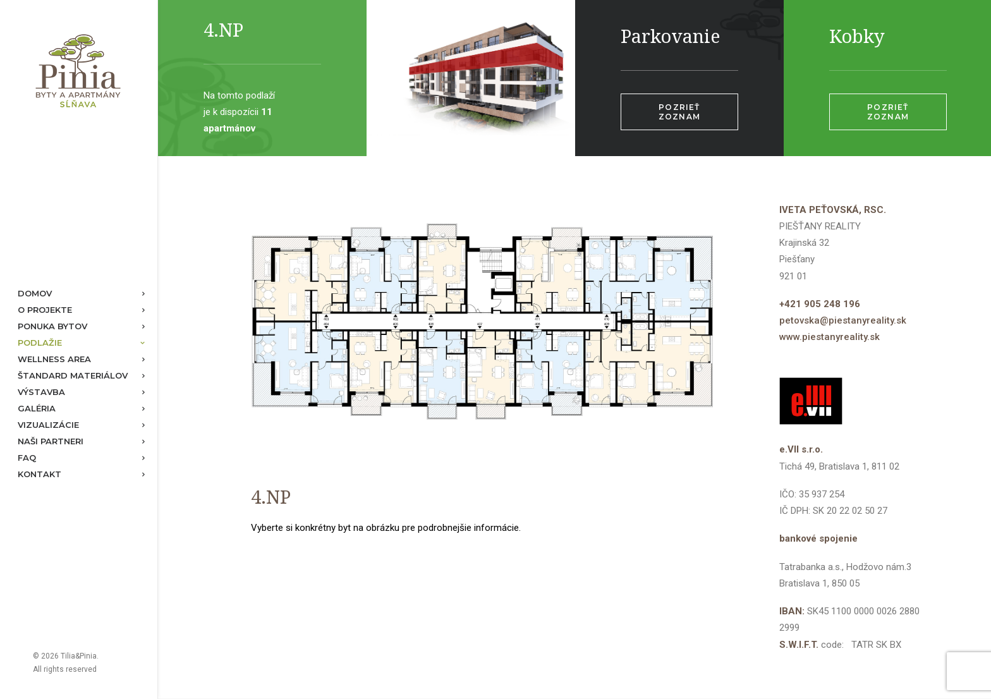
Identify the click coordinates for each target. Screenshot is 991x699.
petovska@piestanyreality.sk (842, 320)
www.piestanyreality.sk (829, 337)
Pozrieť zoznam (681, 111)
